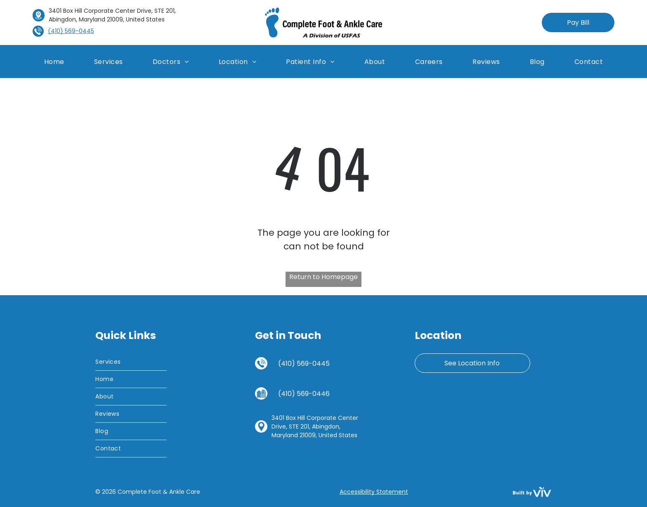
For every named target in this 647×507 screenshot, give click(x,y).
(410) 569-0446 (304, 393)
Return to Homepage (323, 277)
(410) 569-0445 (304, 363)
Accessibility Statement (374, 492)
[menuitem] (54, 61)
